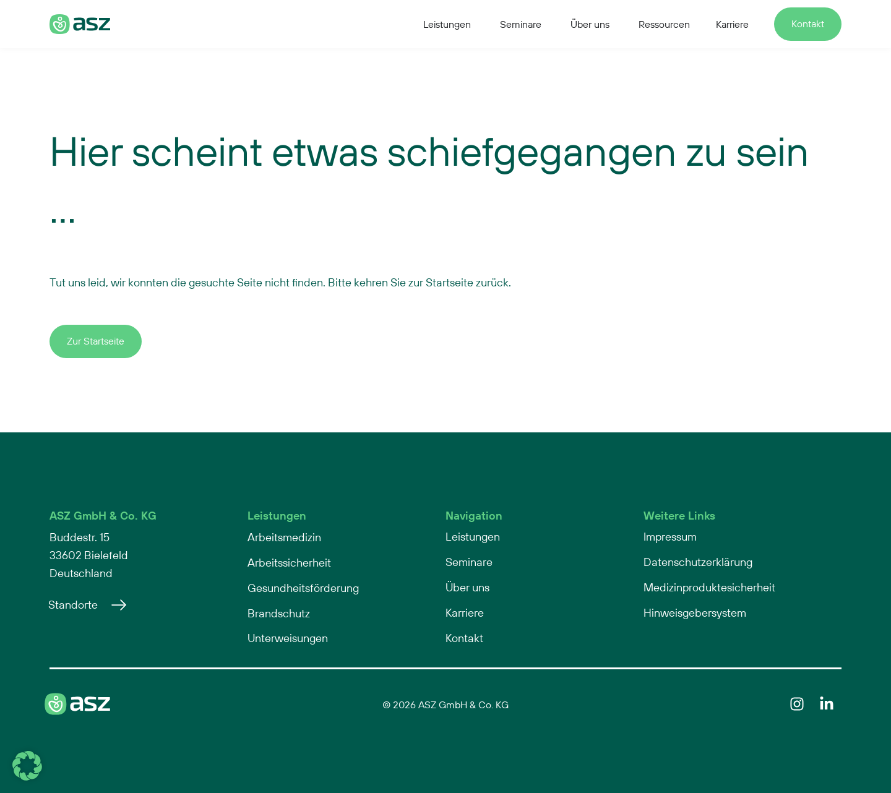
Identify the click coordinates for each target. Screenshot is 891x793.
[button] (27, 766)
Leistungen (277, 515)
